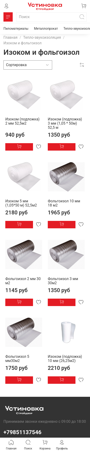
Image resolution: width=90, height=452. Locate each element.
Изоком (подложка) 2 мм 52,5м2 (22, 121)
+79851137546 (22, 432)
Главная (10, 37)
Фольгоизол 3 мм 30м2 (63, 281)
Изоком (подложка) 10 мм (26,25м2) (65, 358)
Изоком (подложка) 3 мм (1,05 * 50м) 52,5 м (65, 123)
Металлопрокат (46, 28)
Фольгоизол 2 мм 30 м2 (23, 281)
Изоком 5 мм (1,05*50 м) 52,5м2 (21, 203)
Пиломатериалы (15, 28)
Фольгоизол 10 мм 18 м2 (64, 203)
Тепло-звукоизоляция (42, 37)
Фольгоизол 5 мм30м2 (17, 358)
